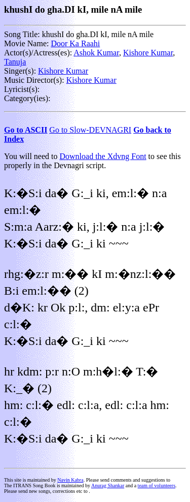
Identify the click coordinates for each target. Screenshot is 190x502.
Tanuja (15, 61)
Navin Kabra (70, 480)
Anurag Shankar (107, 485)
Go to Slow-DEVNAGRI (90, 129)
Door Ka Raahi (75, 43)
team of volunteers (156, 485)
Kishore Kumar (148, 52)
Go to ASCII (25, 129)
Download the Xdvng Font (103, 156)
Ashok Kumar (96, 52)
